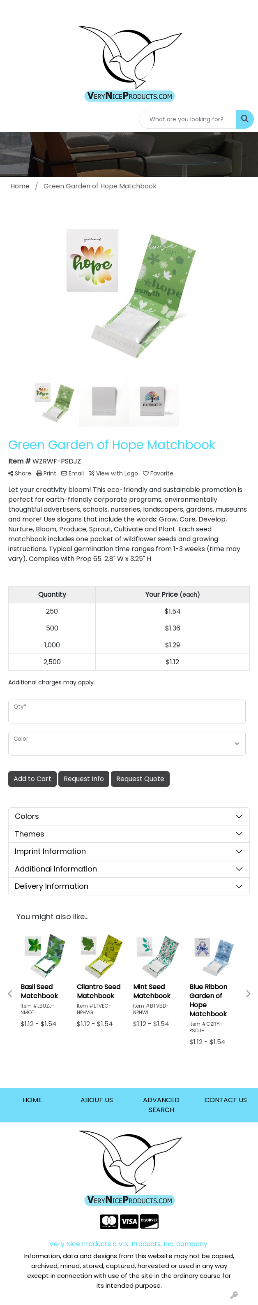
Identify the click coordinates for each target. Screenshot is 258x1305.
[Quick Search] (188, 119)
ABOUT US (97, 1100)
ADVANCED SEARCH (161, 1105)
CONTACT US (226, 1100)
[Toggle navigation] (12, 119)
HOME (32, 1100)
